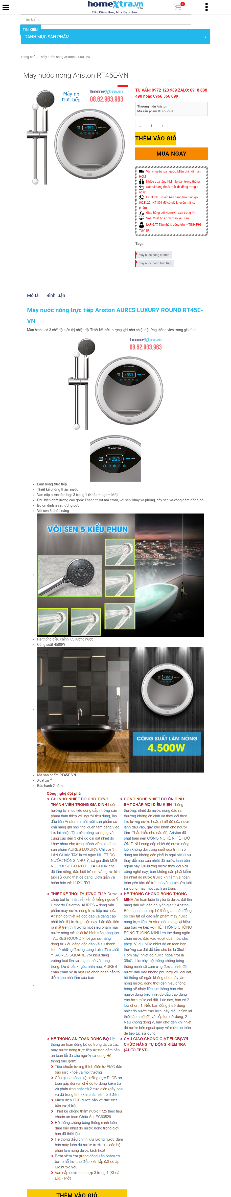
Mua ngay (171, 141)
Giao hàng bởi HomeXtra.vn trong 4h (167, 200)
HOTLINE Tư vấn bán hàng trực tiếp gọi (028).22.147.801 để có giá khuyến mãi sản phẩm (168, 190)
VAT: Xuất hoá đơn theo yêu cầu (164, 205)
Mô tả (33, 282)
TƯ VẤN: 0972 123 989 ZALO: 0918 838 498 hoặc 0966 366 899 (171, 93)
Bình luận (56, 282)
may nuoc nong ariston (152, 241)
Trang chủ (28, 57)
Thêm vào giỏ (190, 126)
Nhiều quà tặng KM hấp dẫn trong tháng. (169, 169)
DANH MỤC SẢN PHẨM (115, 36)
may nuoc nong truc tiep (153, 249)
